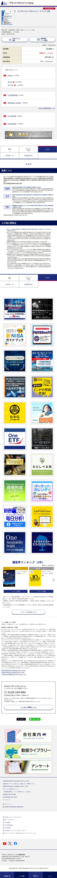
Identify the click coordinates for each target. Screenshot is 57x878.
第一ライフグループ (10, 819)
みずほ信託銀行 (9, 825)
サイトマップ (6, 799)
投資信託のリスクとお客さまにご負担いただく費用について (19, 783)
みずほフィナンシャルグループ (13, 817)
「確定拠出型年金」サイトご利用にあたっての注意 (16, 791)
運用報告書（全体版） (15, 103)
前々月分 (10, 85)
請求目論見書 (12, 124)
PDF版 (10, 75)
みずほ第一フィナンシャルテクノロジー (15, 830)
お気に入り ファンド (35, 876)
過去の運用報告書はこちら (47, 108)
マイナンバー (8, 804)
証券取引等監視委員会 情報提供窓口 (14, 807)
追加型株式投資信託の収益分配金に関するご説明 (13, 670)
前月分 (10, 82)
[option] (15, 580)
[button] (3, 580)
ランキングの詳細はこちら (28, 612)
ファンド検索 (21, 876)
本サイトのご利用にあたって (10, 789)
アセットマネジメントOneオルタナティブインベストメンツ (20, 833)
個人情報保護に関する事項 (10, 797)
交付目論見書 (12, 116)
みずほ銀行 (8, 822)
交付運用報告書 (12, 95)
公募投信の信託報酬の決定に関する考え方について (13, 674)
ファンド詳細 (15, 591)
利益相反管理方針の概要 (9, 794)
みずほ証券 (8, 827)
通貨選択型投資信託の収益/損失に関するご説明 (12, 672)
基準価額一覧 (7, 876)
